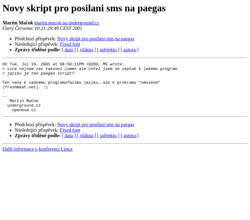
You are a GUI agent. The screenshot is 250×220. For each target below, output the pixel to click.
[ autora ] (130, 49)
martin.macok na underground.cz (66, 22)
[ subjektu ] (108, 49)
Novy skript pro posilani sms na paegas (95, 38)
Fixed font (70, 44)
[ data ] (69, 49)
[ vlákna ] (86, 49)
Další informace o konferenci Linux (37, 159)
